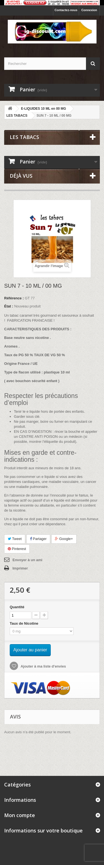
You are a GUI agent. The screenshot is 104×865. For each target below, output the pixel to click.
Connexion (89, 10)
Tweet (15, 539)
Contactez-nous (66, 10)
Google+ (64, 539)
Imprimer (20, 568)
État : (8, 306)
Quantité (17, 607)
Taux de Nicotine (24, 623)
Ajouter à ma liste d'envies (43, 666)
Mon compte (19, 815)
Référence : (14, 298)
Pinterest (17, 549)
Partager (38, 539)
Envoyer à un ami (27, 560)
